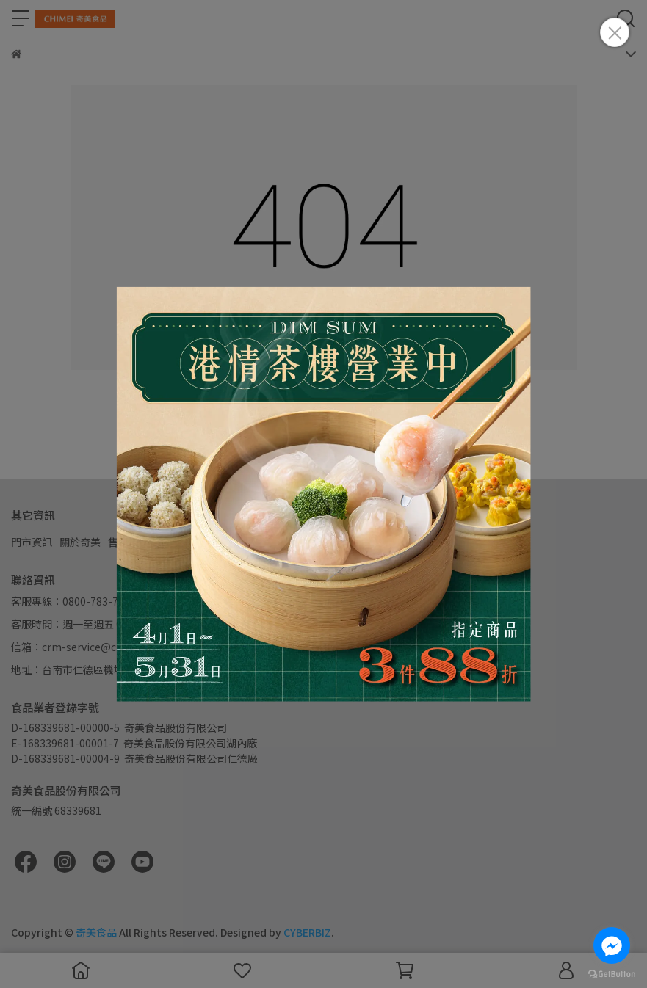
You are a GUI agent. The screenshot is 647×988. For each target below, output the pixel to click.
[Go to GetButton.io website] (611, 973)
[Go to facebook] (611, 945)
